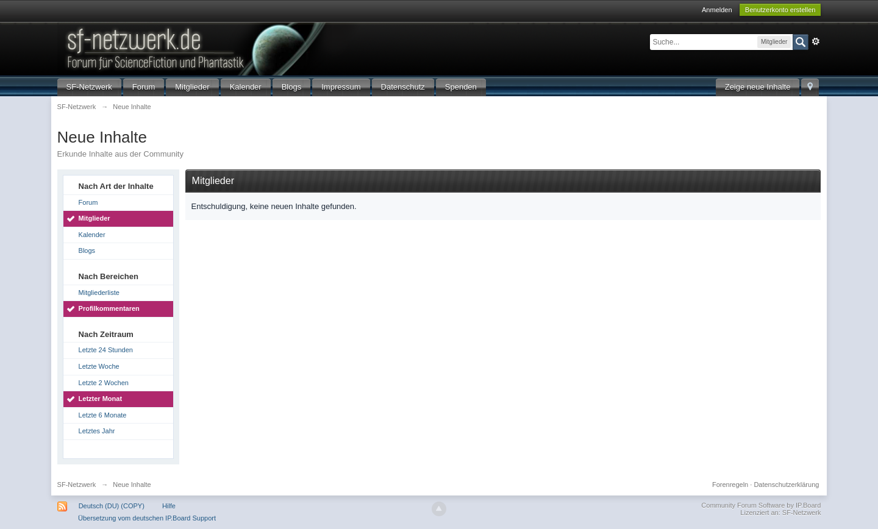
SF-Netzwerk (89, 86)
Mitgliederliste (99, 292)
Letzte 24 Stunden (106, 349)
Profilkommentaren (109, 308)
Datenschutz (403, 86)
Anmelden (717, 9)
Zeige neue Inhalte (758, 86)
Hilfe (169, 505)
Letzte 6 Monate (103, 415)
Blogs (292, 86)
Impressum (340, 86)
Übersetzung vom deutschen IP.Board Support (147, 518)
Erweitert (816, 41)
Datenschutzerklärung (786, 484)
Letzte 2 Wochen (104, 382)
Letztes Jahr (97, 431)
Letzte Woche (99, 366)
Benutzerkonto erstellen (780, 9)
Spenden (461, 86)
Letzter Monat (101, 398)
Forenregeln (730, 484)
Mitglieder (192, 86)
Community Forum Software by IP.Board (761, 505)
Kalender (246, 86)
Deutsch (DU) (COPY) (112, 505)
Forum (143, 86)
